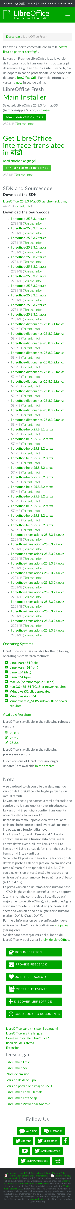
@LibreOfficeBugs (34, 1161)
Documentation (25, 952)
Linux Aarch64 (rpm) (24, 667)
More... (71, 3)
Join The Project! (27, 977)
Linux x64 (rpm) (20, 677)
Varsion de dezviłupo (21, 1080)
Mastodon (53, 1131)
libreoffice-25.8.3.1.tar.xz (28, 218)
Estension (13, 1047)
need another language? (19, 161)
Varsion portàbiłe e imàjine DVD (29, 1086)
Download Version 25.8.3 (24, 117)
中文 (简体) (19, 3)
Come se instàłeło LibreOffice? (27, 1038)
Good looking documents (34, 1014)
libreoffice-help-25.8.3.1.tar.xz (32, 429)
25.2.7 (14, 738)
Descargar (13, 36)
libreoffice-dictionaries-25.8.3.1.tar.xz (37, 324)
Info (30, 123)
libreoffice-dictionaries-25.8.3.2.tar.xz (37, 333)
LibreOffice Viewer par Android (28, 1104)
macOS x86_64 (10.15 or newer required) (38, 686)
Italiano (62, 3)
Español (41, 3)
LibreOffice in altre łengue (24, 1033)
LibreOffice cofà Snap (22, 1098)
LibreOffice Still (26, 77)
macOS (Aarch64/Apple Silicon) (32, 682)
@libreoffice (47, 1141)
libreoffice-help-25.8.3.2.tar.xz (32, 439)
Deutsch (31, 3)
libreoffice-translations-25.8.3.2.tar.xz (37, 544)
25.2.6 (14, 742)
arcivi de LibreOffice (55, 939)
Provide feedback (28, 964)
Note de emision (18, 1074)
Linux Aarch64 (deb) (24, 662)
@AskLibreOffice (47, 1151)
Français (52, 3)
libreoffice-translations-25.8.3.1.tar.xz (37, 534)
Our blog (28, 1131)
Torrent (21, 123)
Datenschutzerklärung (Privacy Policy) (48, 1173)
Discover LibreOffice (30, 1002)
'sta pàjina (62, 925)
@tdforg (23, 1141)
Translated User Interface (27, 168)
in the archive (44, 766)
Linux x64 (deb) (20, 672)
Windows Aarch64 (23, 696)
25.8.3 (14, 733)
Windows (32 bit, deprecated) (30, 691)
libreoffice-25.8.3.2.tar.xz (28, 228)
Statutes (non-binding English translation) (28, 1176)
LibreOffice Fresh (19, 1062)
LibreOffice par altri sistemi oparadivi (32, 1028)
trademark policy (38, 1199)
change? (44, 110)
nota (19, 82)
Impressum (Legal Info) (18, 1173)
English (8, 3)
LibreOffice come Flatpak (24, 1092)
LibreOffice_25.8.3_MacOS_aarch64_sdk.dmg (35, 201)
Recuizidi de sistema (20, 1043)
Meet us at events (28, 989)
